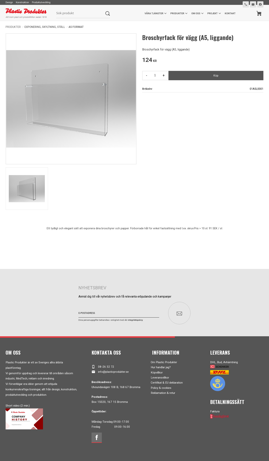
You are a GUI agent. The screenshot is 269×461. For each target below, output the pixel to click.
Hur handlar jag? (161, 367)
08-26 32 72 (103, 367)
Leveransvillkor (160, 377)
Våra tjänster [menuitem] (154, 13)
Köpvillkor (157, 372)
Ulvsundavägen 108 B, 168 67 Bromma (116, 387)
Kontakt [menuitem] (230, 13)
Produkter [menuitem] (177, 13)
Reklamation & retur (163, 393)
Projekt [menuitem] (212, 13)
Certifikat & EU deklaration (167, 382)
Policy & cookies (161, 388)
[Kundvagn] (259, 13)
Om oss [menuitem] (195, 13)
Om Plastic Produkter (164, 362)
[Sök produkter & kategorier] (80, 13)
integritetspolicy (135, 320)
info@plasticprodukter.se (110, 372)
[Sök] (107, 13)
